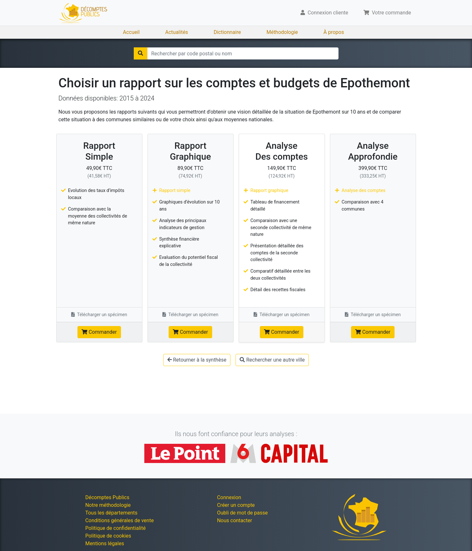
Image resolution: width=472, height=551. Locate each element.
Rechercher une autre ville (272, 360)
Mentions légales (104, 543)
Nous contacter (234, 520)
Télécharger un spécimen (99, 314)
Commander (99, 332)
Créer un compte (236, 505)
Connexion (229, 497)
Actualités (176, 32)
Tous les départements (111, 513)
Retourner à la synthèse (197, 360)
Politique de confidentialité (115, 528)
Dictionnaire (227, 32)
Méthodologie (282, 32)
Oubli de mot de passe (242, 513)
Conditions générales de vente (119, 520)
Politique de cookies (108, 536)
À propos (334, 32)
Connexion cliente (324, 13)
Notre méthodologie (108, 505)
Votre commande (387, 13)
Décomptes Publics (107, 497)
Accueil (131, 32)
